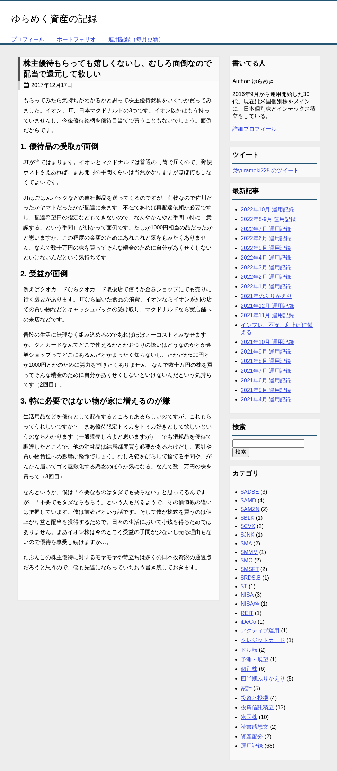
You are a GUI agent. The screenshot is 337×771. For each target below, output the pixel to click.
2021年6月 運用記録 (266, 380)
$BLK (247, 518)
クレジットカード (263, 640)
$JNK (247, 535)
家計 (246, 688)
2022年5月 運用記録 (266, 248)
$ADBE (250, 492)
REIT (247, 613)
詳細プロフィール (254, 129)
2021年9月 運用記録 (266, 352)
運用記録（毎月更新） (136, 39)
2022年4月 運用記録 (266, 258)
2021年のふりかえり (266, 296)
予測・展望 (254, 659)
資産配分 (252, 736)
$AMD (248, 500)
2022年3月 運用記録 (266, 267)
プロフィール (27, 39)
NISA (247, 595)
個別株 (249, 669)
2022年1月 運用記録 (266, 286)
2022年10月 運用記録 (267, 210)
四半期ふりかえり (263, 679)
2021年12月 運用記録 (267, 306)
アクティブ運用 (260, 630)
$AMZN (250, 509)
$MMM (249, 552)
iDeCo (248, 622)
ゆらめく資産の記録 (54, 18)
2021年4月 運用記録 (266, 399)
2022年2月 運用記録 (266, 277)
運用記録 (252, 746)
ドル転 (249, 650)
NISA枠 (250, 604)
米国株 (249, 717)
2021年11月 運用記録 (267, 315)
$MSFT (250, 569)
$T (244, 586)
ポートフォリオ (76, 39)
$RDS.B (251, 578)
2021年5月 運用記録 (266, 390)
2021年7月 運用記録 (266, 371)
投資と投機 (254, 698)
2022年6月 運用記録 (266, 238)
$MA (246, 543)
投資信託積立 (257, 707)
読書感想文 (254, 727)
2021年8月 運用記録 (266, 361)
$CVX (248, 526)
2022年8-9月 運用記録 (268, 219)
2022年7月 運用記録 (266, 229)
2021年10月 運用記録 (267, 342)
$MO (247, 560)
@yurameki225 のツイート (265, 170)
